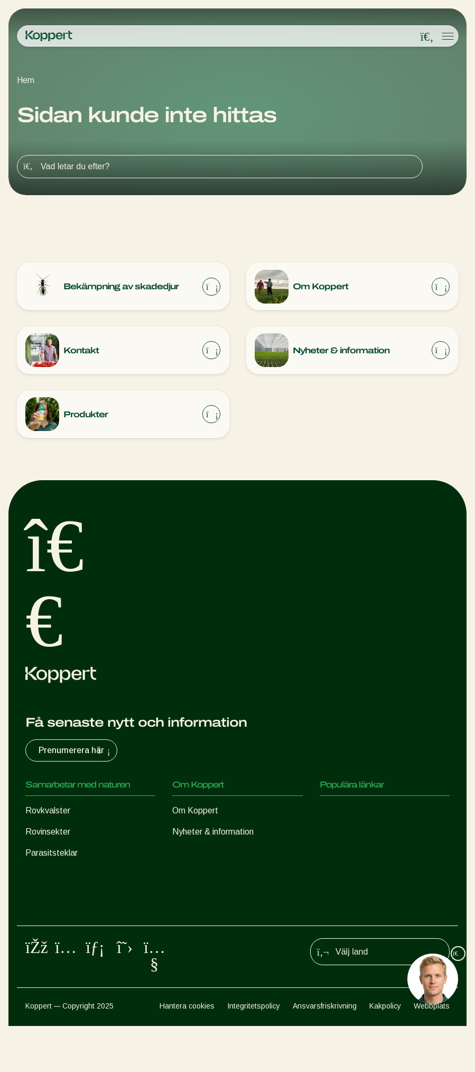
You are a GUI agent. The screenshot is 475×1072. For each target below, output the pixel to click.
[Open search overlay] (426, 36)
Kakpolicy (385, 1051)
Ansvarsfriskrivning (325, 1051)
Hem (25, 80)
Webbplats (432, 1051)
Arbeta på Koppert (207, 854)
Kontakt (187, 875)
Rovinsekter (47, 833)
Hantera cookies (187, 1051)
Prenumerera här (76, 752)
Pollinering (44, 938)
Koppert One (344, 812)
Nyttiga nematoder (60, 875)
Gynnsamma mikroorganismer (80, 896)
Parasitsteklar (51, 854)
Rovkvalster (47, 812)
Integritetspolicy (253, 1051)
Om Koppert (195, 812)
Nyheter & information (213, 833)
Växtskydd (45, 917)
